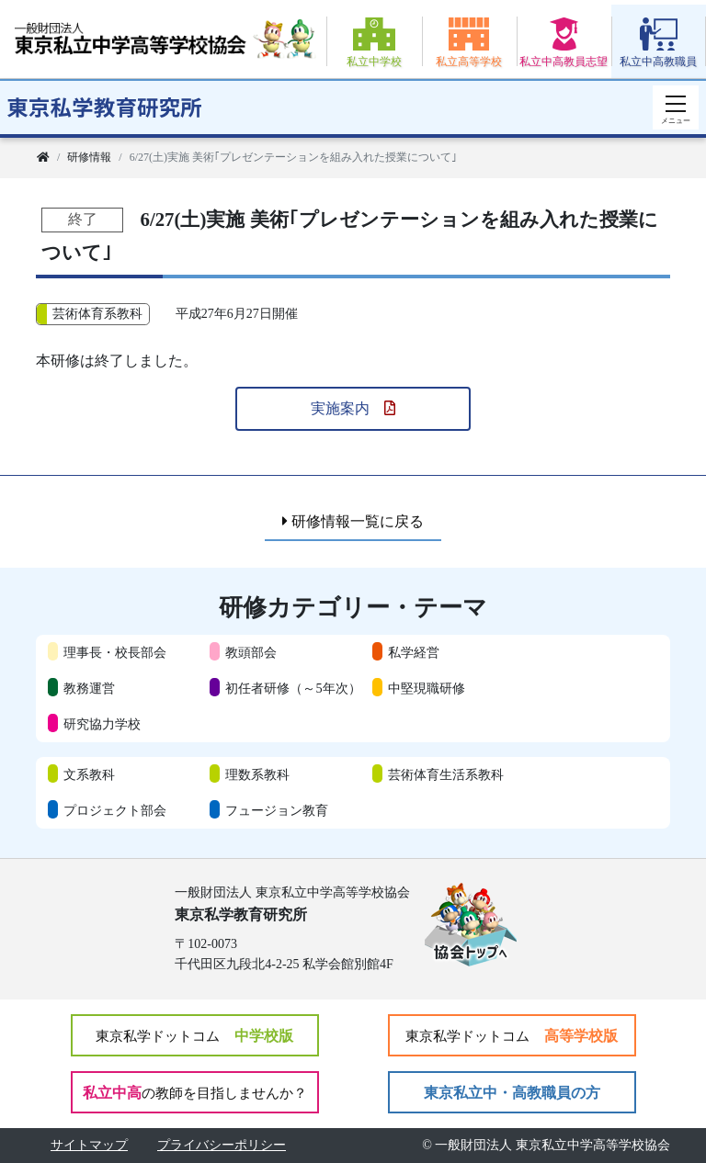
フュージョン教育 (276, 810)
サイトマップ (89, 1145)
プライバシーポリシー (221, 1145)
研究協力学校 (102, 724)
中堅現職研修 (426, 688)
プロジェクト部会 (114, 810)
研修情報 (89, 157)
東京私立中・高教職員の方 (512, 1093)
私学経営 (413, 652)
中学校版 (194, 1036)
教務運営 (89, 688)
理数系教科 (257, 774)
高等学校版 (511, 1036)
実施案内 (353, 408)
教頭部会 (251, 652)
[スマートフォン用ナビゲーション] (676, 107)
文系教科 (89, 774)
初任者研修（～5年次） (292, 688)
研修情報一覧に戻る (353, 521)
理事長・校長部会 (114, 652)
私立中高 (195, 1093)
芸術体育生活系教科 (446, 774)
